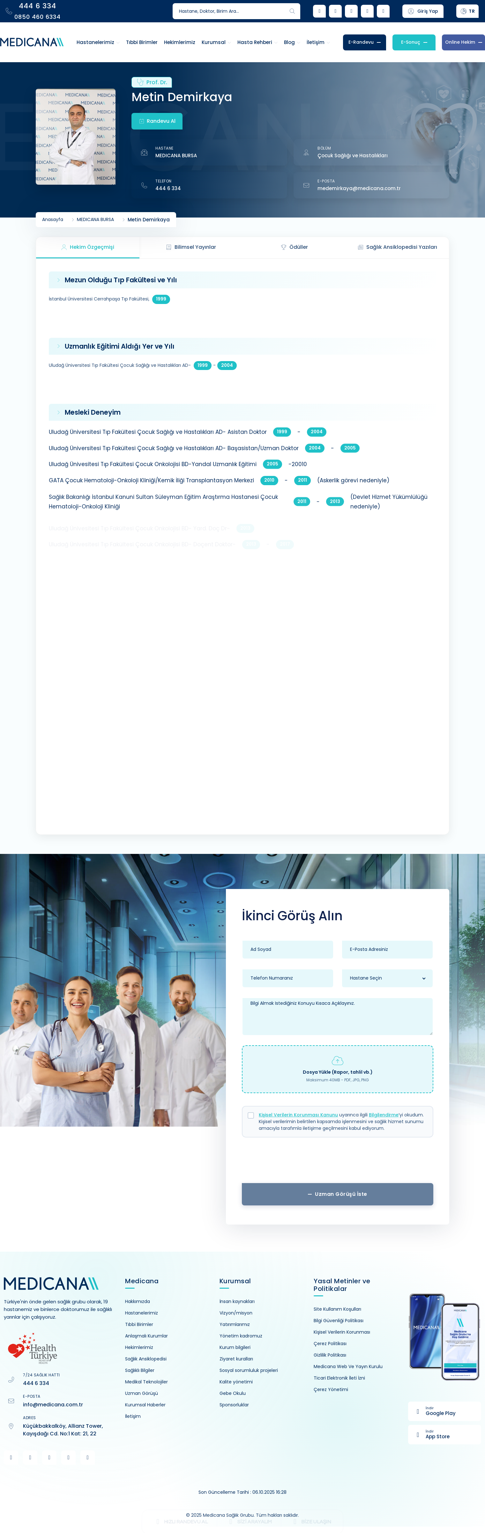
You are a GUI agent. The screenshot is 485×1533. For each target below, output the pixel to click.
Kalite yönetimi (236, 1382)
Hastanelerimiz (141, 1313)
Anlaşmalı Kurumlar (146, 1336)
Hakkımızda (137, 1301)
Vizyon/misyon (236, 1313)
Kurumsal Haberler (145, 1405)
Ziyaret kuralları (236, 1359)
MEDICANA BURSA (176, 155)
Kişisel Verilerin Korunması (342, 1332)
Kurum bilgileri (235, 1347)
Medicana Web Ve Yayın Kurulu (348, 1366)
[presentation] (337, 1163)
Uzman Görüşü (141, 1393)
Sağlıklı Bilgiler (139, 1370)
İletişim (133, 1416)
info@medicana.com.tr (53, 1404)
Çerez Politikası (330, 1343)
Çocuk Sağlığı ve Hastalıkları (352, 155)
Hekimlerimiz (139, 1347)
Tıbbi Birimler (139, 1324)
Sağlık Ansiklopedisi (146, 1359)
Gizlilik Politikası (330, 1355)
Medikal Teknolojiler (146, 1382)
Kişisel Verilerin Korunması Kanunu (298, 1115)
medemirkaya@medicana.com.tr (359, 188)
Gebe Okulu (233, 1393)
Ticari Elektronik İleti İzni (339, 1378)
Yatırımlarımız (235, 1324)
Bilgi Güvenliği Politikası (338, 1320)
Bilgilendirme (384, 1115)
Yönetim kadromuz (241, 1336)
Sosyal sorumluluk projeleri (249, 1370)
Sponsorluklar (234, 1405)
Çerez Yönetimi (331, 1389)
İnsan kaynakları (237, 1301)
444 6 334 (168, 188)
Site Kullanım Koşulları (337, 1309)
